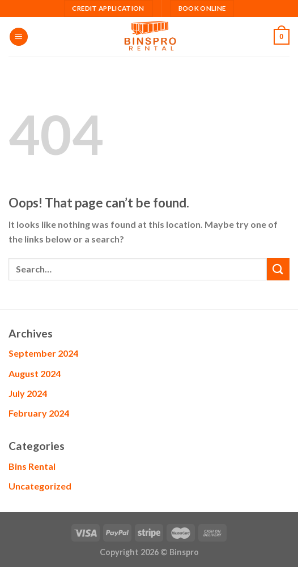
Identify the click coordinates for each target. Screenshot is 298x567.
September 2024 (43, 353)
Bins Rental (32, 466)
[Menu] (19, 37)
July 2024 (27, 393)
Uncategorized (39, 486)
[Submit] (278, 269)
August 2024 (34, 373)
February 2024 (38, 413)
